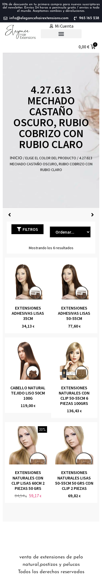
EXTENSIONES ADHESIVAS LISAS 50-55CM (74, 313)
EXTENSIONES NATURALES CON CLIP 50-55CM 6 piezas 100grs (74, 395)
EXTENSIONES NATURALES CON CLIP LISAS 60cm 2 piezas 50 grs (28, 480)
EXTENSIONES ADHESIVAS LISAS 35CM (28, 313)
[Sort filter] (70, 231)
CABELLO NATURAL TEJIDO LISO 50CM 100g (27, 393)
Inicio (16, 158)
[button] (61, 33)
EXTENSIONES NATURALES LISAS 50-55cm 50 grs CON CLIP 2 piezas (74, 480)
